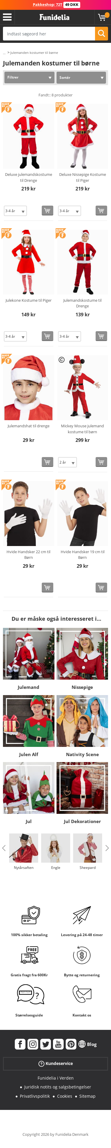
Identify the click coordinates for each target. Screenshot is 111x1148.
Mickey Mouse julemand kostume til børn (82, 428)
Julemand (28, 687)
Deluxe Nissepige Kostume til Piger (82, 177)
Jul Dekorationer (82, 821)
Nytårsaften (23, 867)
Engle (55, 867)
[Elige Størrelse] (15, 211)
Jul (29, 821)
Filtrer (12, 77)
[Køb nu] (47, 210)
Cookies (64, 1096)
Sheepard (88, 867)
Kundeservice (55, 1063)
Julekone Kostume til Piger (29, 300)
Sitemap (87, 1096)
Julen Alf (28, 754)
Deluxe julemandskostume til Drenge (28, 177)
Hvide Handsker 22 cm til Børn (28, 554)
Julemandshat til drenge (28, 425)
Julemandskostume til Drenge (82, 303)
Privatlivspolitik (35, 1096)
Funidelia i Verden (56, 1078)
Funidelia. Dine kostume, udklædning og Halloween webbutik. (54, 17)
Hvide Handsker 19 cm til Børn (82, 554)
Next (107, 848)
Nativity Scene (82, 754)
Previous (4, 848)
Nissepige (82, 687)
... (4, 53)
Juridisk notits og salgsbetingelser (57, 1087)
